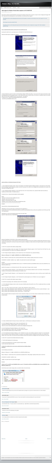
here (11, 32)
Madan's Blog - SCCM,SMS (10, 4)
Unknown (4, 415)
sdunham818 (4, 388)
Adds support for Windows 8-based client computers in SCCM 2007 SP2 (17, 10)
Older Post (49, 438)
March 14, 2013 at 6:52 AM (5, 392)
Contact (18, 7)
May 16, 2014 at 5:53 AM (5, 405)
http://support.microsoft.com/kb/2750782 (10, 22)
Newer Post (3, 438)
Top (50, 457)
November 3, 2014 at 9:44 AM (6, 412)
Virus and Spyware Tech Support (8, 401)
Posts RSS (14, 7)
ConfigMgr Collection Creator (7, 7)
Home (2, 7)
